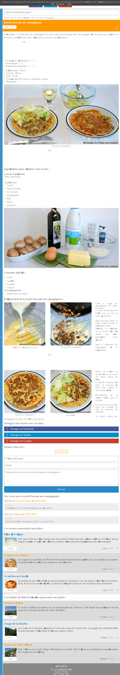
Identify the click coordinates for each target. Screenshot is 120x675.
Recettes (65, 671)
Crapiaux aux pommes (16, 553)
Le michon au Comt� (16, 574)
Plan (67, 673)
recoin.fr (62, 664)
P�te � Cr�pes (13, 533)
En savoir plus (60, 4)
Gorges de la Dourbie (16, 622)
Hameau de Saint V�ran (18, 643)
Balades (57, 671)
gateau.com (66, 667)
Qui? (55, 673)
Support (61, 673)
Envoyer (61, 488)
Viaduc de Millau (13, 601)
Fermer (69, 4)
